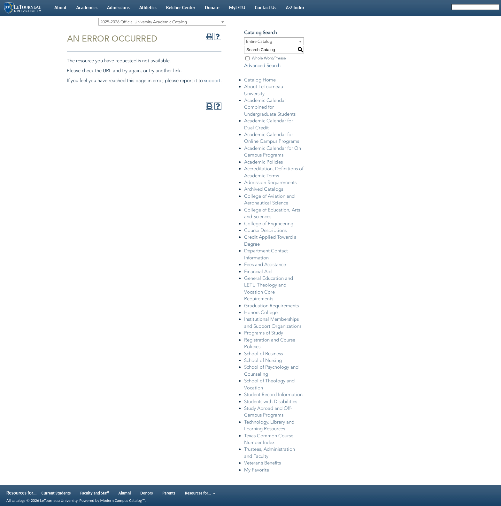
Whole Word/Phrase (269, 58)
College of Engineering (268, 223)
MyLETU (237, 8)
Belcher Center (181, 8)
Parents (168, 493)
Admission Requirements (270, 182)
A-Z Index (295, 8)
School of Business (263, 353)
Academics (86, 8)
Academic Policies (263, 162)
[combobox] (162, 22)
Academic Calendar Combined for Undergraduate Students (270, 107)
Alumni (125, 493)
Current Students (56, 493)
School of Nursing (263, 360)
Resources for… (200, 493)
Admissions (118, 8)
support (212, 80)
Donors (146, 493)
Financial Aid (258, 271)
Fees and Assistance (265, 264)
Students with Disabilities (270, 401)
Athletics (148, 8)
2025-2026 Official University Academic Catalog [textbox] (143, 21)
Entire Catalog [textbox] (259, 41)
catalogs (18, 500)
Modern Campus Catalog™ (122, 500)
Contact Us (265, 8)
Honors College (261, 312)
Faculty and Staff (94, 493)
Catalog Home (260, 80)
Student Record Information (273, 394)
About (60, 8)
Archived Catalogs (263, 189)
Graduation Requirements (271, 306)
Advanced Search (262, 65)
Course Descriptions (265, 230)
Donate (212, 8)
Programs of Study (263, 333)
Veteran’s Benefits (262, 463)
